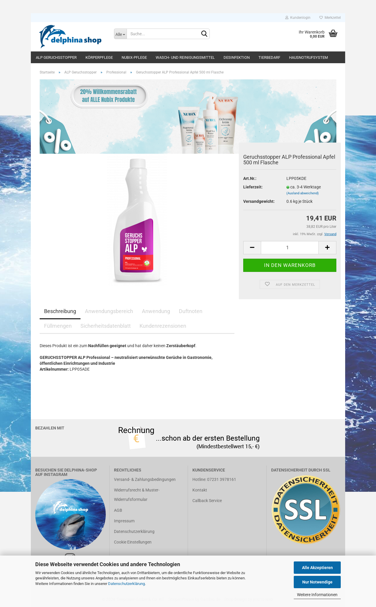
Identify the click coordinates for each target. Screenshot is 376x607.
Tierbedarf (269, 57)
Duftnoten (190, 311)
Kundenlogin (297, 18)
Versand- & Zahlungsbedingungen (145, 479)
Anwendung (156, 311)
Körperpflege (99, 57)
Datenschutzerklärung (126, 583)
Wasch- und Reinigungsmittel (185, 57)
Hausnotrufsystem (308, 57)
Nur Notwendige (317, 582)
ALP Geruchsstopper (56, 57)
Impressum (124, 521)
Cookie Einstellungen (133, 542)
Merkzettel (330, 18)
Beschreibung (60, 311)
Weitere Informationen (317, 594)
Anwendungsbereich (109, 311)
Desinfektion (237, 57)
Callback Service (207, 500)
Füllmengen (58, 326)
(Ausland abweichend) (302, 193)
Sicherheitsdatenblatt (105, 326)
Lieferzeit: (253, 187)
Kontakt (199, 490)
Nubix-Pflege (134, 57)
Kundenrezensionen (163, 326)
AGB (118, 510)
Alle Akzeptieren (317, 567)
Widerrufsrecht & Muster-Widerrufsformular (137, 495)
